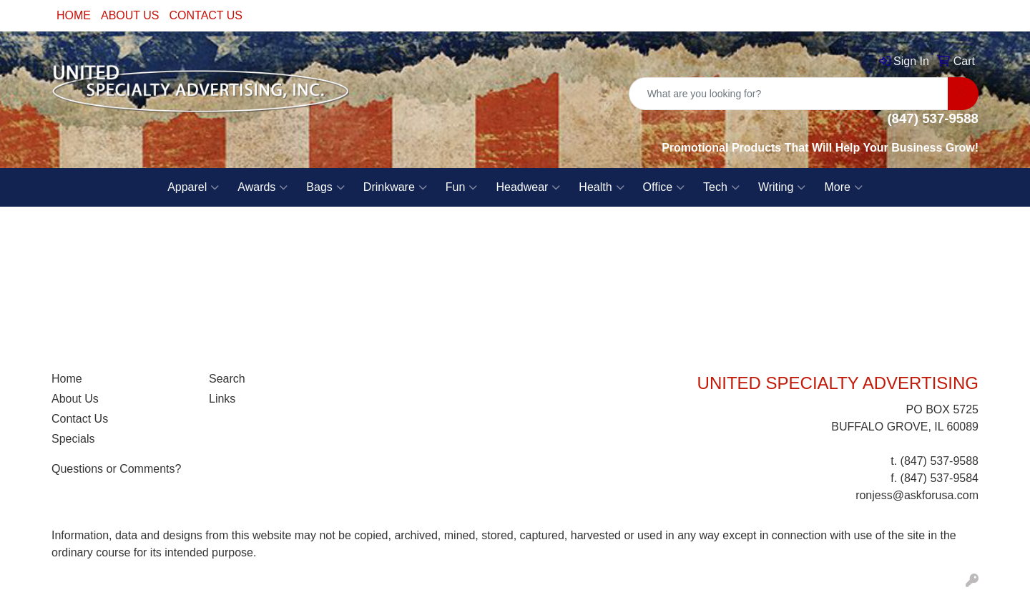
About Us (75, 399)
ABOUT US (130, 15)
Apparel (193, 187)
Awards (262, 187)
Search (227, 379)
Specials (73, 439)
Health (601, 187)
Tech (721, 187)
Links (222, 399)
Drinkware (395, 187)
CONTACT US (206, 15)
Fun (462, 187)
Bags (325, 187)
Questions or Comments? (116, 469)
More (843, 187)
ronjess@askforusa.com (916, 495)
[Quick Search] (788, 93)
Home (67, 379)
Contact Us (80, 419)
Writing (782, 187)
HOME (74, 15)
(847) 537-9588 (939, 461)
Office (664, 187)
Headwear (528, 187)
